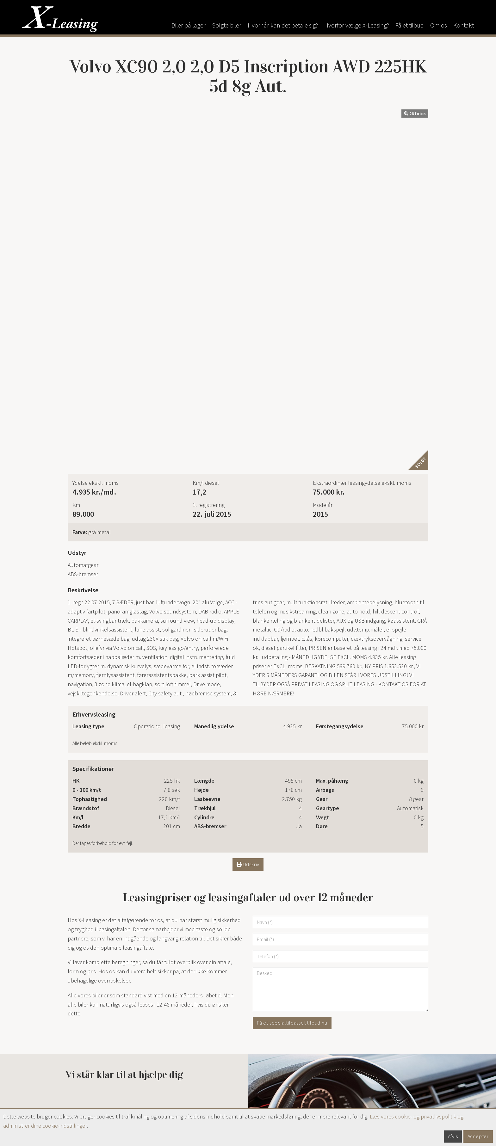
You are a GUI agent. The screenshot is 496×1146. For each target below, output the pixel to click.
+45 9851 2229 (196, 1091)
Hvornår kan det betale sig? (283, 25)
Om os (438, 25)
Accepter (478, 1136)
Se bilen (109, 939)
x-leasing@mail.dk (89, 1076)
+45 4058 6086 (191, 1058)
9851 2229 (89, 1067)
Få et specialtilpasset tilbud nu (292, 671)
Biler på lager (188, 25)
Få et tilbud (409, 25)
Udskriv (248, 513)
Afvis (453, 1136)
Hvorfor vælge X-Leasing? (356, 25)
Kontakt (463, 25)
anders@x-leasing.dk (184, 1067)
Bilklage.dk (358, 1082)
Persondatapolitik (366, 1106)
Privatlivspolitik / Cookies (374, 1073)
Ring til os (124, 791)
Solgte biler (226, 25)
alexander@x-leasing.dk (188, 1100)
